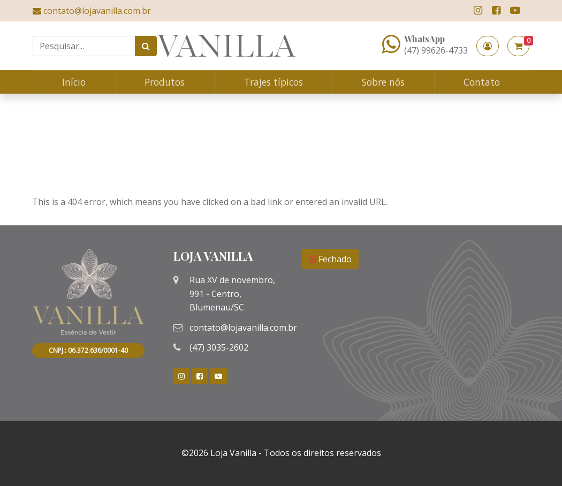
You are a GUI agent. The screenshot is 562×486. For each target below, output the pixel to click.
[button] (487, 46)
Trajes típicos (273, 81)
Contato (482, 81)
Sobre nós (383, 81)
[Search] (84, 46)
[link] (478, 10)
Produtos (165, 81)
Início (74, 81)
